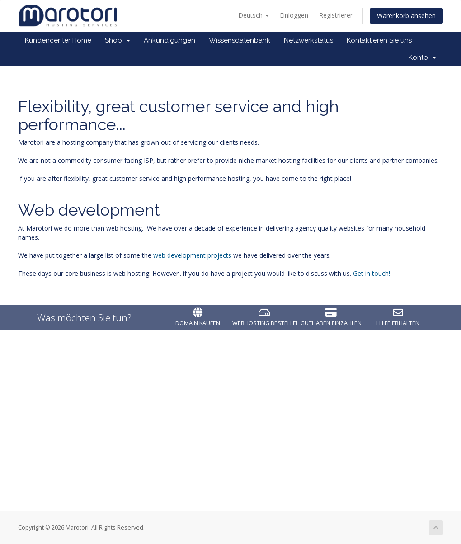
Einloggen (294, 15)
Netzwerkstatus (308, 40)
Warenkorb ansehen (406, 15)
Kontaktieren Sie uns (379, 40)
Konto (422, 57)
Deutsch (253, 15)
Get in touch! (371, 273)
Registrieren (336, 15)
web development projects (192, 255)
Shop (117, 40)
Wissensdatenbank (239, 40)
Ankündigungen (169, 40)
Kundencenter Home (58, 40)
